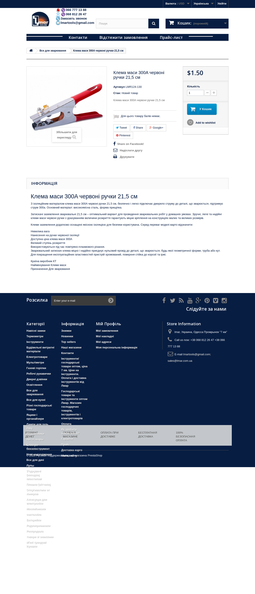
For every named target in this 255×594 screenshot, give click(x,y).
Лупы (30, 465)
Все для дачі (35, 460)
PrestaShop (95, 582)
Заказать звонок (71, 18)
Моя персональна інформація (116, 347)
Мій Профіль (108, 323)
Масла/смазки (36, 508)
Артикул (119, 86)
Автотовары (34, 439)
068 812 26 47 (70, 14)
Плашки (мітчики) (38, 484)
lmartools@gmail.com (74, 22)
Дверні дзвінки (36, 379)
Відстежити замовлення (123, 37)
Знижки (66, 330)
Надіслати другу (131, 150)
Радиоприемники (38, 525)
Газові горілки (36, 368)
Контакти (78, 37)
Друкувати (127, 156)
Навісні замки (35, 330)
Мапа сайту (69, 455)
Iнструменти (34, 341)
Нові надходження (39, 454)
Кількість (193, 86)
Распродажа (34, 531)
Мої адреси (103, 341)
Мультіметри (35, 362)
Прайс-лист (171, 37)
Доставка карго (71, 450)
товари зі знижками (39, 536)
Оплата (66, 423)
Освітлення (34, 384)
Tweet (121, 127)
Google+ (156, 127)
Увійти (221, 3)
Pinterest (123, 135)
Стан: (117, 93)
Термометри (34, 336)
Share (138, 127)
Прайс (65, 444)
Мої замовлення (107, 330)
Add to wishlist (205, 122)
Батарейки (33, 520)
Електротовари (37, 357)
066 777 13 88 (70, 10)
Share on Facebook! (130, 144)
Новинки (67, 336)
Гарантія (67, 439)
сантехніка (33, 514)
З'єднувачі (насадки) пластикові (34, 474)
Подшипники (35, 433)
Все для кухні (35, 399)
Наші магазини (71, 347)
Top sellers (68, 341)
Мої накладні (105, 336)
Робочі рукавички (38, 373)
